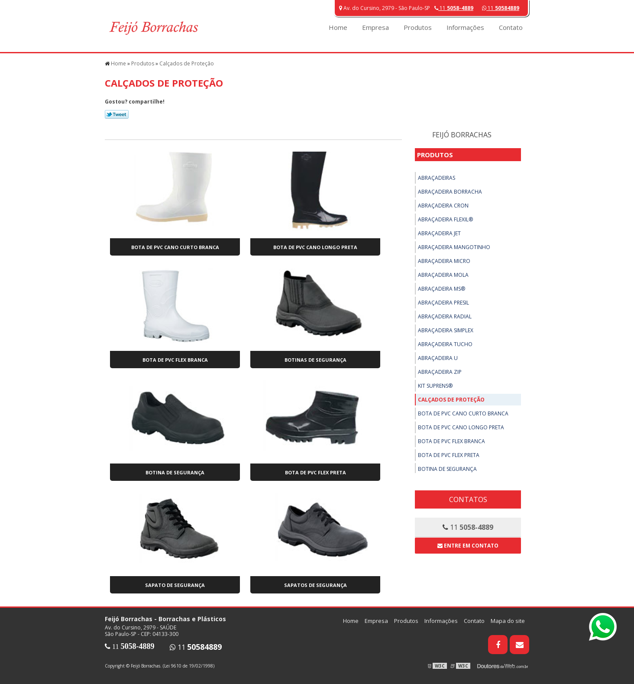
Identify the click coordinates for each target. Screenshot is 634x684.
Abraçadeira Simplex (445, 330)
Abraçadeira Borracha (450, 191)
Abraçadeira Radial (445, 316)
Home (338, 27)
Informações (465, 27)
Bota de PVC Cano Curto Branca (175, 247)
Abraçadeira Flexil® (445, 219)
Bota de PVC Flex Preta (315, 472)
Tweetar (117, 114)
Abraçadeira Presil (443, 302)
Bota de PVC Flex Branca (175, 360)
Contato (511, 27)
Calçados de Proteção (451, 399)
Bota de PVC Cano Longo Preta (315, 247)
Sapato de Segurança (175, 585)
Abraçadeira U (438, 358)
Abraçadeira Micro (444, 261)
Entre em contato (467, 545)
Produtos (418, 27)
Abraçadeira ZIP (440, 372)
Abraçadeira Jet (439, 233)
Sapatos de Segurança (315, 585)
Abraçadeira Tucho (445, 344)
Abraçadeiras (436, 178)
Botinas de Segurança (315, 360)
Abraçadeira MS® (441, 288)
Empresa (375, 27)
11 (500, 8)
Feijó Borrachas (462, 134)
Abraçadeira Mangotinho (454, 247)
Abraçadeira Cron (443, 205)
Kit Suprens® (435, 385)
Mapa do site (508, 621)
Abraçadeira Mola (443, 275)
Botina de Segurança (175, 472)
